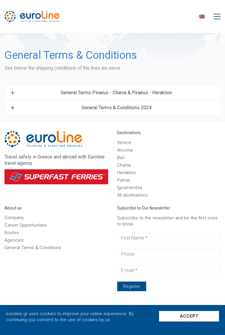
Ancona (124, 150)
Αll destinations (132, 195)
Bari (121, 157)
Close (43, 329)
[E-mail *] (169, 270)
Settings (189, 326)
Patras (123, 180)
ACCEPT (189, 316)
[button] (217, 16)
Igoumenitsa (129, 187)
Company (14, 217)
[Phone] (169, 254)
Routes (11, 232)
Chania (124, 165)
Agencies (14, 240)
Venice (124, 142)
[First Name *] (169, 238)
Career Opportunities (25, 225)
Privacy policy (20, 329)
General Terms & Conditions (32, 247)
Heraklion (126, 172)
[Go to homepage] (41, 16)
